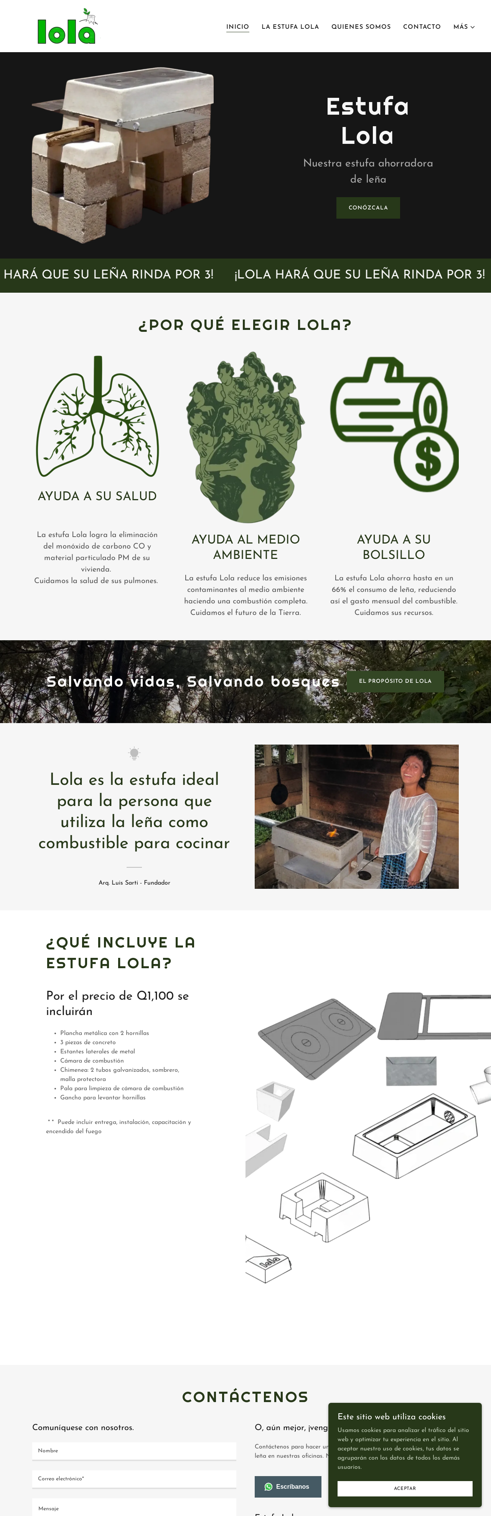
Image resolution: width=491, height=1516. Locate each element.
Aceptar (405, 1488)
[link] (65, 26)
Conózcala (368, 208)
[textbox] (134, 1451)
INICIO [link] (237, 27)
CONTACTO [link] (422, 27)
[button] (464, 27)
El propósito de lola (395, 681)
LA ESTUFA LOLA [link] (290, 27)
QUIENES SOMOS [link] (361, 27)
